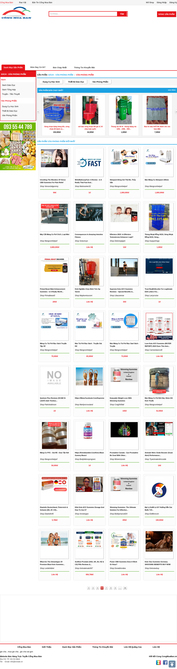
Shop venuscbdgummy (49, 186)
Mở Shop (150, 2)
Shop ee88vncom (152, 514)
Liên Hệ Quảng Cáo (133, 647)
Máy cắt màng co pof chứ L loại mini (54, 234)
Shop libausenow (117, 296)
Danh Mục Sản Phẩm (13, 67)
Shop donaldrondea (118, 568)
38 (125, 588)
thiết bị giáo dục (9, 111)
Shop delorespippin (117, 241)
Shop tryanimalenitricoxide (155, 459)
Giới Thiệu (46, 647)
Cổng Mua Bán (6, 2)
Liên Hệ (156, 647)
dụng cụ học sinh (10, 106)
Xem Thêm (172, 90)
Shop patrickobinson (48, 405)
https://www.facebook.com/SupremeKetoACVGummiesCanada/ (100, 398)
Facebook (165, 662)
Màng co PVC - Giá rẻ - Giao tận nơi (54, 453)
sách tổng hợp (9, 89)
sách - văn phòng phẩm (13, 74)
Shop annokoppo (82, 514)
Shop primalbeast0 (47, 296)
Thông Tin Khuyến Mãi (84, 67)
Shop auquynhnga (152, 241)
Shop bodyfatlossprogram (85, 459)
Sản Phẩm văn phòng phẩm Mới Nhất (56, 141)
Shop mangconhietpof (118, 186)
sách (3, 79)
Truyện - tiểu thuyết (11, 94)
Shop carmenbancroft (153, 350)
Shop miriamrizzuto (117, 459)
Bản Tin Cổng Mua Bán (42, 2)
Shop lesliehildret (47, 568)
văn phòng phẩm (9, 101)
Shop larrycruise (151, 296)
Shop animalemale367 (84, 568)
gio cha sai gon (26, 651)
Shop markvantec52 (83, 186)
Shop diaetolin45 (47, 514)
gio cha (3, 651)
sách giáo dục (8, 85)
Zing (158, 662)
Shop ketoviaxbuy (152, 568)
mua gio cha (13, 651)
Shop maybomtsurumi (83, 296)
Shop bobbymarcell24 (118, 514)
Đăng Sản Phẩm (167, 14)
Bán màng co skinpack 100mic (157, 180)
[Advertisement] (88, 42)
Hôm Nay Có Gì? (38, 67)
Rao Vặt (22, 2)
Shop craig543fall (117, 405)
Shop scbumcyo (81, 241)
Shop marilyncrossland (84, 405)
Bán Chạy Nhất (60, 67)
